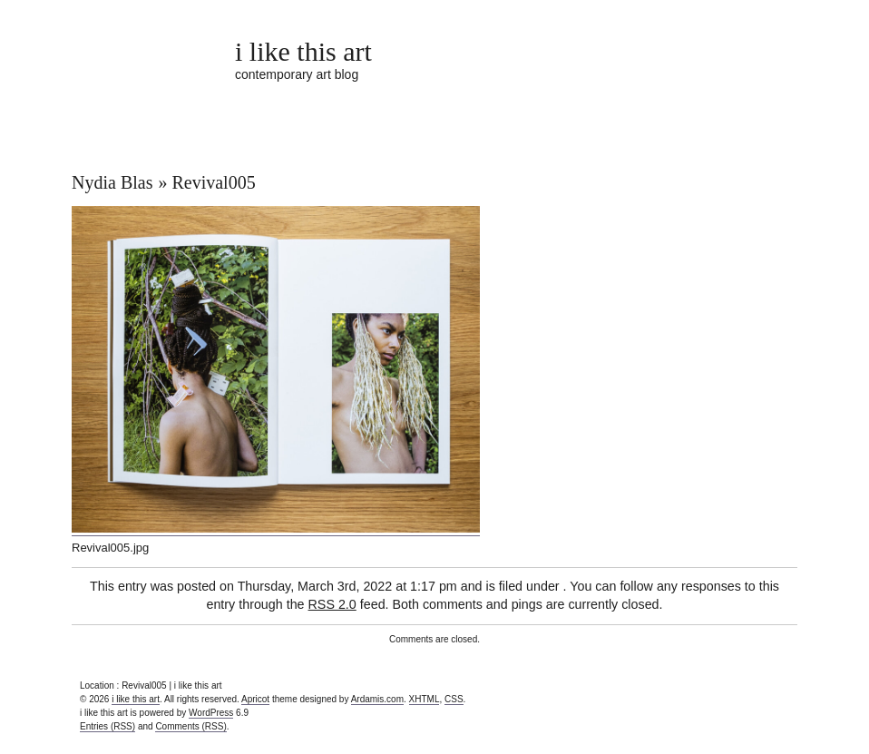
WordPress (211, 713)
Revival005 (213, 182)
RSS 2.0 (332, 604)
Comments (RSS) (190, 726)
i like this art (303, 51)
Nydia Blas (112, 182)
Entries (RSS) (107, 726)
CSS (454, 699)
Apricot (255, 699)
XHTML (424, 699)
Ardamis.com (377, 699)
